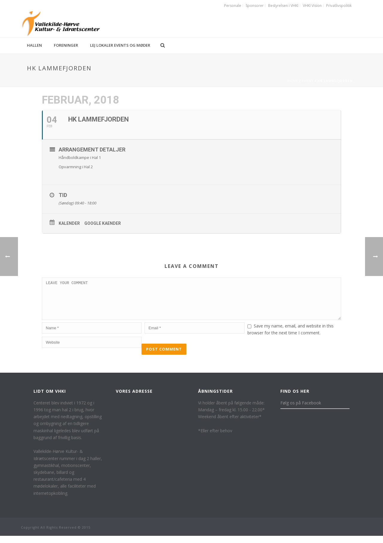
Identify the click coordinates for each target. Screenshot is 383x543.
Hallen (34, 45)
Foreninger (66, 45)
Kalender (69, 223)
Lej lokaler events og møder (120, 45)
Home (292, 81)
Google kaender (102, 223)
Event (308, 81)
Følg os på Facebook (300, 410)
